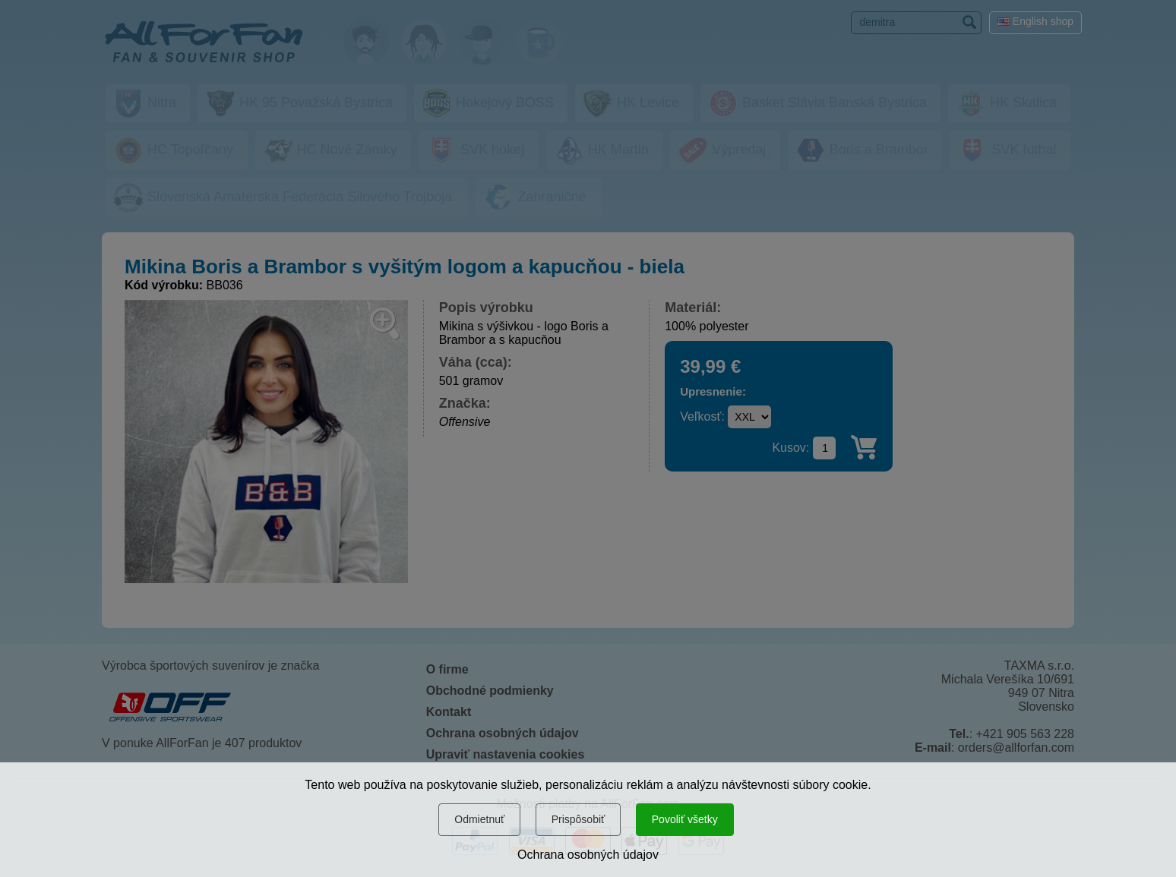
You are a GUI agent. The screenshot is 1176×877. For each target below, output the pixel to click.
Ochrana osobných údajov (588, 854)
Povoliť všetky (685, 819)
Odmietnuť (479, 819)
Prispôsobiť (578, 819)
